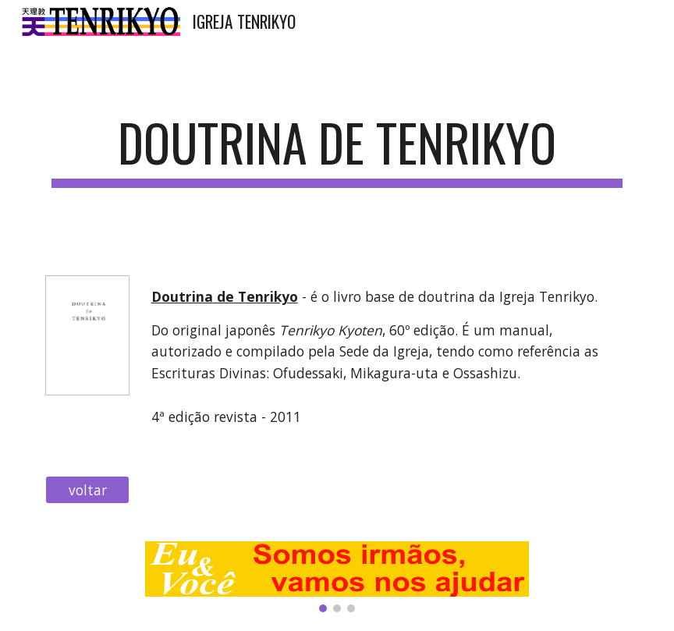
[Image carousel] (337, 576)
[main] (337, 150)
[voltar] (87, 490)
